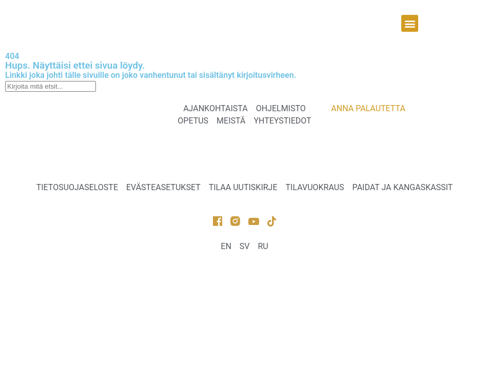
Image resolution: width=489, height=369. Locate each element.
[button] (409, 23)
